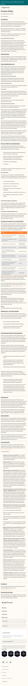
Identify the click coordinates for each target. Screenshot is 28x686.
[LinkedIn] (6, 662)
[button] (14, 607)
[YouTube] (10, 662)
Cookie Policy (4, 675)
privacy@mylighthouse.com (16, 286)
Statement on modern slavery (7, 678)
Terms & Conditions (5, 669)
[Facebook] (3, 662)
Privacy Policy (4, 672)
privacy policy (4, 649)
